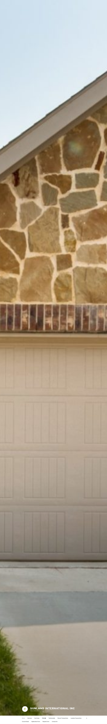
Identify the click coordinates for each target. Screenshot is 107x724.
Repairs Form (46, 721)
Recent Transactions (63, 718)
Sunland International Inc (52, 708)
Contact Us (54, 721)
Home (23, 718)
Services (29, 718)
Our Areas (36, 718)
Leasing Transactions (76, 718)
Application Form (35, 721)
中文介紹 (44, 718)
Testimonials (52, 718)
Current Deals (25, 721)
